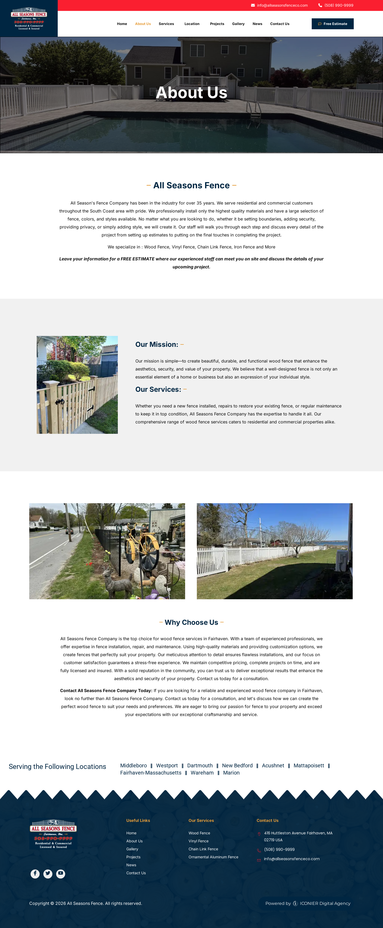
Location (192, 24)
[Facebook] (35, 874)
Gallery (238, 24)
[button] (168, 23)
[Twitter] (48, 874)
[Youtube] (61, 874)
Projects (217, 24)
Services (166, 24)
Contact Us (279, 24)
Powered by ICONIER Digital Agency (308, 903)
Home (122, 24)
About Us (143, 24)
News (257, 24)
